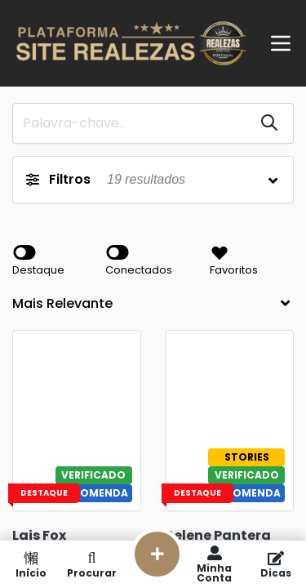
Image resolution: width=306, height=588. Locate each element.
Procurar (91, 564)
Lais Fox (39, 535)
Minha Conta (214, 564)
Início (30, 564)
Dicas (275, 564)
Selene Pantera (218, 535)
